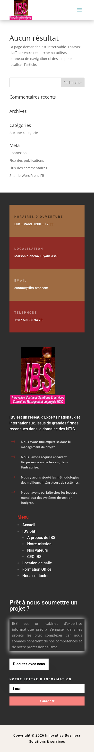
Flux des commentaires (28, 168)
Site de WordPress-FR (26, 175)
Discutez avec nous (29, 664)
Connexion (18, 152)
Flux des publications (26, 160)
